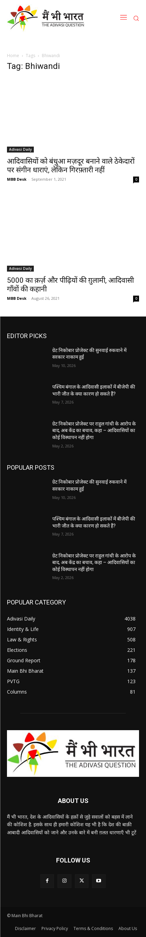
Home (13, 55)
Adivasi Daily (20, 149)
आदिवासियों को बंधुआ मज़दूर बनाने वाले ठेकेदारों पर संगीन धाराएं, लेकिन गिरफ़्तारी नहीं (71, 165)
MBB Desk (16, 179)
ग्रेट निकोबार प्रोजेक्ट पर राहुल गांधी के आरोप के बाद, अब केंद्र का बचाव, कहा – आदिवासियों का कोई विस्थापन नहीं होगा (94, 430)
